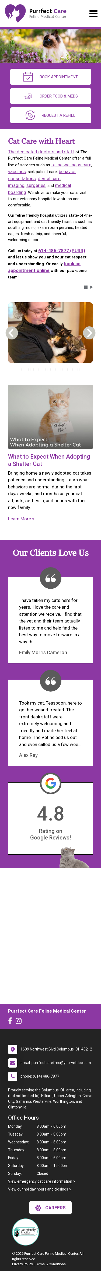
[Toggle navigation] (93, 13)
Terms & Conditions (50, 1264)
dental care (49, 178)
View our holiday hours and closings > (39, 1189)
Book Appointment (50, 77)
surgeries (36, 185)
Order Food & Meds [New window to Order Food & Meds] (50, 96)
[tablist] (50, 369)
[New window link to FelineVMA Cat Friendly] (27, 1232)
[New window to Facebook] (11, 1022)
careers (50, 1208)
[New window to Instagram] (20, 1022)
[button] (86, 287)
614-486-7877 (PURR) (61, 250)
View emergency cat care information (40, 1181)
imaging (16, 185)
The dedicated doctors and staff (41, 151)
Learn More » (21, 518)
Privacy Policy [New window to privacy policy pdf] (22, 1264)
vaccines (17, 171)
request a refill (50, 115)
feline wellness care (71, 164)
